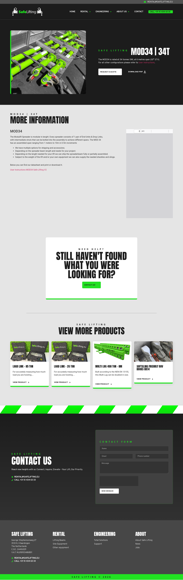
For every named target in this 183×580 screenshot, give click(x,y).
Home (72, 11)
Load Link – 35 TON (64, 366)
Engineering (103, 11)
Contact (138, 11)
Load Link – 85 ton (23, 366)
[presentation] (119, 481)
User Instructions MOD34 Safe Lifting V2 (28, 170)
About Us (123, 11)
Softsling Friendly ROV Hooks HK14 (150, 367)
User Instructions (147, 62)
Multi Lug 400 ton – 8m (108, 366)
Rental (85, 11)
